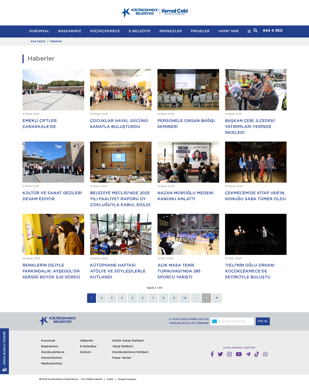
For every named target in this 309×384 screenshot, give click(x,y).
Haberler (56, 41)
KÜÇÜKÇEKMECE (105, 31)
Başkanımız (49, 346)
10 (184, 298)
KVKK (110, 379)
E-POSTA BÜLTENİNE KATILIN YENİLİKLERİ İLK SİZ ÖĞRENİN (188, 321)
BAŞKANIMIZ (69, 31)
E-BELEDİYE (140, 31)
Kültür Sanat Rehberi (128, 340)
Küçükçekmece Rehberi (130, 352)
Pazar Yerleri (121, 358)
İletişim (85, 352)
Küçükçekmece (52, 352)
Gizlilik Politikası (127, 379)
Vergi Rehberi (122, 346)
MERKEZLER (170, 31)
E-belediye (88, 346)
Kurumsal (48, 340)
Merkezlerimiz (51, 363)
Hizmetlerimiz (51, 358)
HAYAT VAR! (228, 31)
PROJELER (200, 31)
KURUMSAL (39, 31)
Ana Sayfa (38, 41)
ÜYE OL (263, 321)
